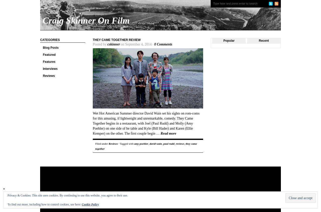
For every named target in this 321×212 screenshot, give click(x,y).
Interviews (50, 69)
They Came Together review (117, 40)
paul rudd (168, 143)
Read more (168, 133)
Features (49, 62)
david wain (156, 143)
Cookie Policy (90, 204)
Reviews (49, 76)
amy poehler (141, 143)
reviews (180, 143)
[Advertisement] (136, 183)
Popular (229, 40)
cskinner (113, 44)
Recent (264, 40)
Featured (49, 55)
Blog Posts (51, 47)
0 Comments (163, 44)
